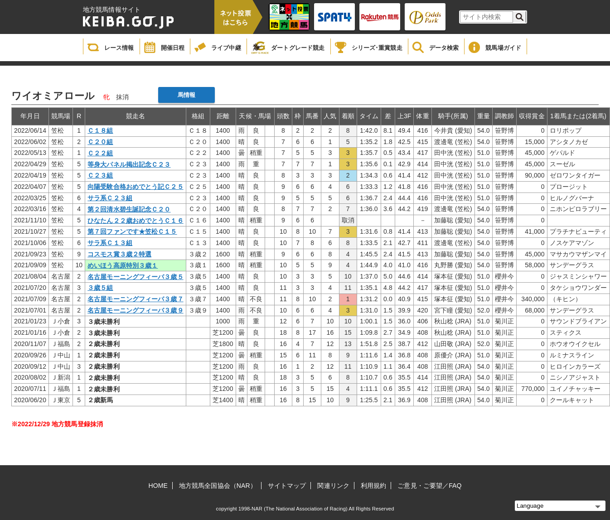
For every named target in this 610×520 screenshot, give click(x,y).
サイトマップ (287, 485)
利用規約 (373, 485)
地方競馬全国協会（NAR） (218, 485)
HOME (158, 485)
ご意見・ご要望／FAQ (429, 485)
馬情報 (186, 94)
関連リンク (333, 485)
